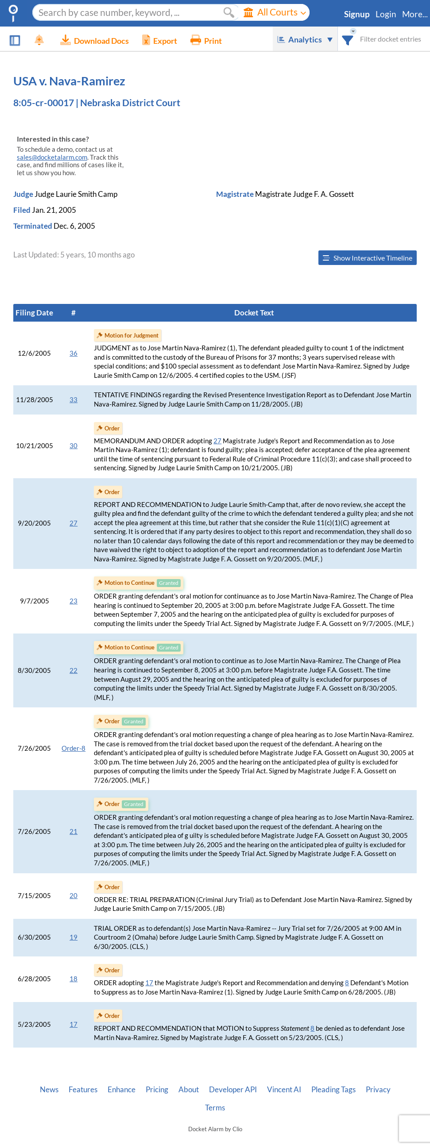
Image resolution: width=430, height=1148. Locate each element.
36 (73, 353)
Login (386, 14)
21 (73, 831)
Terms (215, 1107)
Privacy (378, 1089)
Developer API (233, 1089)
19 (73, 937)
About (188, 1089)
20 (73, 895)
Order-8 (73, 748)
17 (149, 983)
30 (73, 445)
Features (83, 1089)
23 (73, 601)
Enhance (122, 1089)
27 (217, 441)
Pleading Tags (333, 1089)
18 (73, 979)
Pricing (157, 1089)
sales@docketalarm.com (52, 157)
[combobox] (347, 39)
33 (73, 399)
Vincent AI (284, 1089)
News (49, 1089)
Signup (357, 14)
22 (73, 670)
